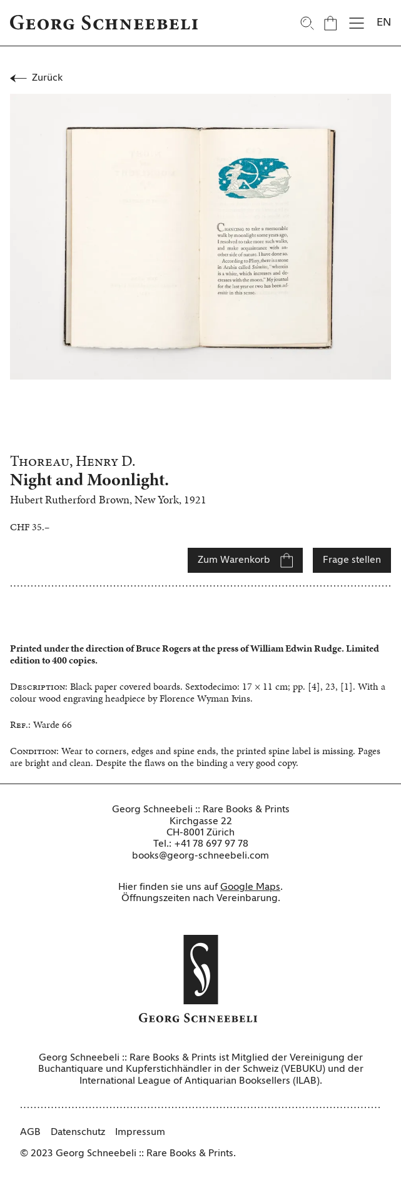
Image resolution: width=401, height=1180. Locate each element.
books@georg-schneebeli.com (200, 856)
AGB (30, 1132)
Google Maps (250, 887)
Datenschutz (78, 1132)
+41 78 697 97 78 (211, 844)
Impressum (140, 1132)
